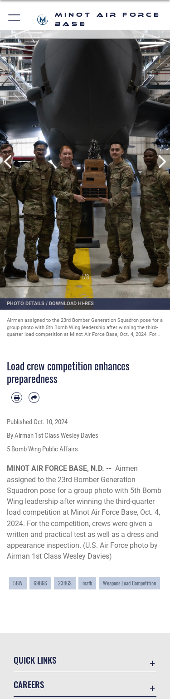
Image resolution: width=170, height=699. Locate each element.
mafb (87, 583)
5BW (18, 583)
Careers (29, 684)
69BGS (40, 583)
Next (161, 162)
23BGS (65, 583)
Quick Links (35, 659)
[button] (14, 19)
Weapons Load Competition (129, 583)
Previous (8, 162)
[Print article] (16, 397)
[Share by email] (34, 397)
